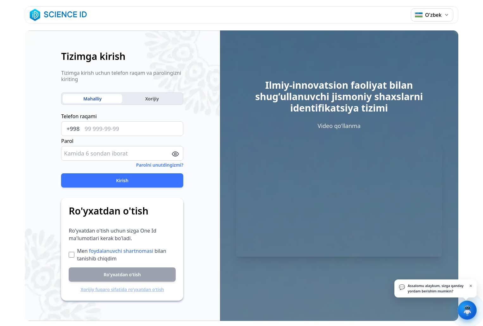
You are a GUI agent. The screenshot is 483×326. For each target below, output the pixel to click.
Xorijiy (152, 99)
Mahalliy (92, 99)
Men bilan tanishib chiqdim (121, 254)
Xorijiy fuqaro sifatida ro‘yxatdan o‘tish (122, 289)
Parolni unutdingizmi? (159, 165)
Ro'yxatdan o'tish (122, 275)
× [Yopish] (470, 285)
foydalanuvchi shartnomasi (121, 250)
